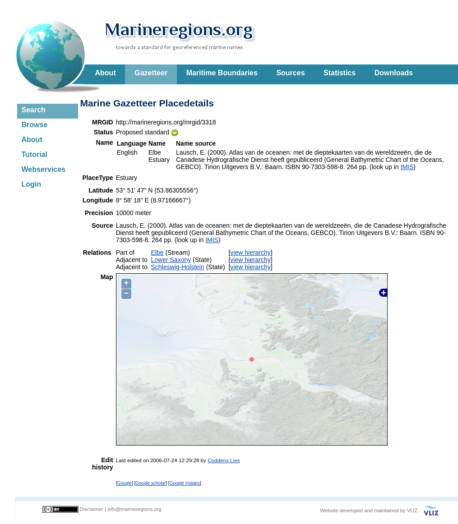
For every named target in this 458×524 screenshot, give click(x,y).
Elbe (157, 252)
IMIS (407, 166)
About (105, 73)
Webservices (44, 169)
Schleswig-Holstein (177, 267)
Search (34, 110)
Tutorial (34, 154)
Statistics (340, 73)
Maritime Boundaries (222, 73)
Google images (185, 483)
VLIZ (412, 510)
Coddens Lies (224, 460)
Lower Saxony (171, 259)
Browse (35, 125)
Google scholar (150, 483)
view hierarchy (250, 252)
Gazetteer (150, 73)
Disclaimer (91, 509)
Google (124, 483)
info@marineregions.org (134, 509)
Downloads (394, 73)
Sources (290, 73)
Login (32, 184)
